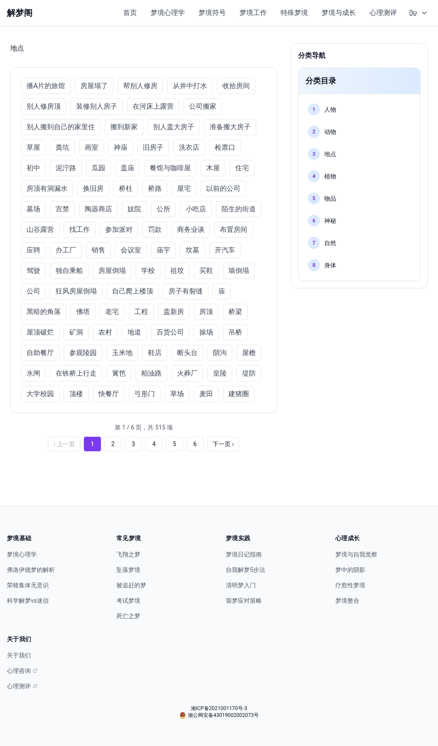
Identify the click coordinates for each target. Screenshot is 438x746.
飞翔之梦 (128, 554)
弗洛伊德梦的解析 (31, 569)
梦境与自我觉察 (356, 554)
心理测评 (383, 13)
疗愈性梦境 (350, 585)
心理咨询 (22, 670)
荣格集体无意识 (28, 585)
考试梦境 (128, 600)
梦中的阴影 (350, 569)
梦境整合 (347, 600)
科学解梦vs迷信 (28, 600)
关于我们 (19, 655)
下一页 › (223, 444)
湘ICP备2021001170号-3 (219, 708)
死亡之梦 (128, 616)
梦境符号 (212, 13)
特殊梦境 (294, 13)
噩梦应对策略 (244, 600)
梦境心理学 (168, 13)
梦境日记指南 (244, 554)
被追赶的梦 (131, 585)
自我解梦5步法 (245, 569)
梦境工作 (253, 13)
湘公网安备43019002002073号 (219, 715)
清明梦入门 (241, 585)
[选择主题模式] (418, 13)
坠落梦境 (128, 569)
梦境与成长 (339, 13)
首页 (130, 13)
